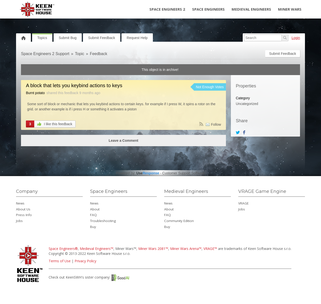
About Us (23, 209)
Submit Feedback (101, 38)
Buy (93, 226)
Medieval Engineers (251, 9)
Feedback (98, 54)
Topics (42, 38)
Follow (216, 124)
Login (296, 38)
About (95, 209)
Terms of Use (60, 261)
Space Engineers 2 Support (45, 54)
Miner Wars (289, 9)
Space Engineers (208, 9)
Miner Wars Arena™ (185, 248)
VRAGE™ (210, 248)
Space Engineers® (63, 248)
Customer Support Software (183, 173)
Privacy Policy (85, 261)
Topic (79, 54)
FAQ (93, 215)
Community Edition (179, 221)
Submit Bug (68, 38)
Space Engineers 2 (167, 9)
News (20, 203)
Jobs (19, 221)
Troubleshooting (103, 221)
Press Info (24, 215)
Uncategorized (247, 104)
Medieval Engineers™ (96, 248)
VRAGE (243, 203)
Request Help (137, 38)
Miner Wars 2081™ (153, 248)
